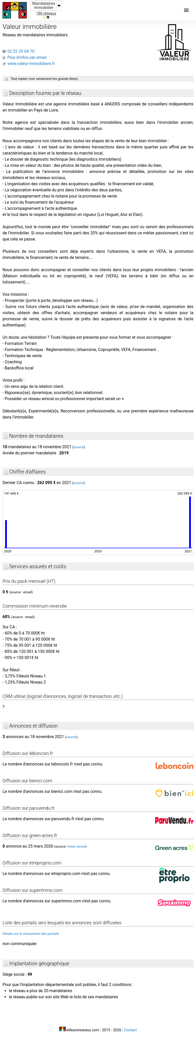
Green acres (76, 846)
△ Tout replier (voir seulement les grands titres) (41, 79)
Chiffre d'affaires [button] (27, 472)
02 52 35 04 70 (20, 51)
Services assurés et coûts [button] (37, 566)
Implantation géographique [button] (39, 963)
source (79, 447)
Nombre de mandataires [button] (36, 436)
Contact (130, 1030)
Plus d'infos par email (26, 57)
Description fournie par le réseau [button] (45, 93)
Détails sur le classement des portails (31, 934)
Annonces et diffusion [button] (33, 726)
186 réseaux (46, 13)
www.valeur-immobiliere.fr (31, 63)
